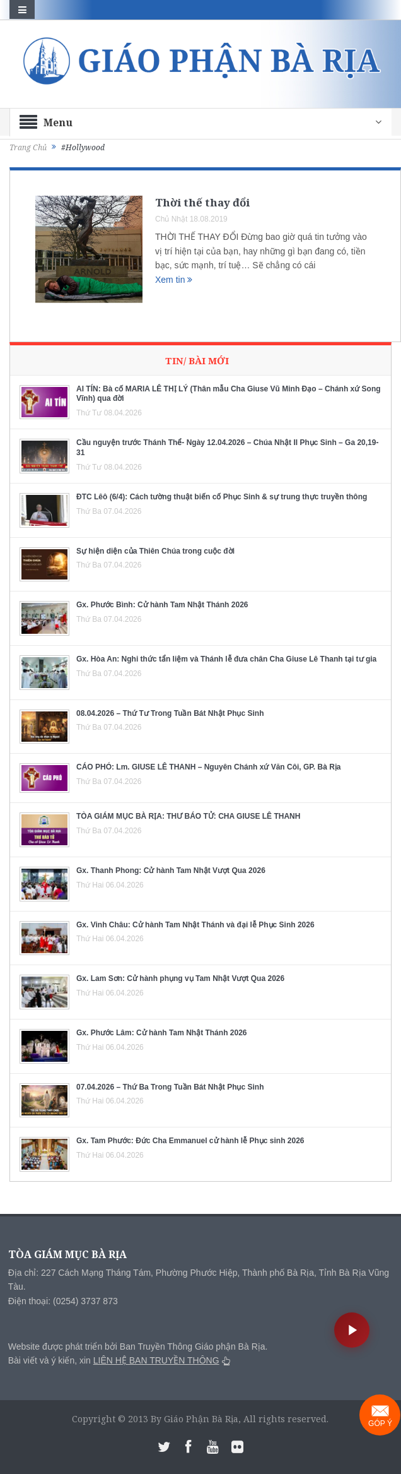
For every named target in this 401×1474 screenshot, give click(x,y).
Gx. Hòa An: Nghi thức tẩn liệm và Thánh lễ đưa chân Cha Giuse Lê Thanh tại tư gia (226, 659)
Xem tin (173, 280)
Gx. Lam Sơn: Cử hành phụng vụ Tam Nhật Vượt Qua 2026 (180, 978)
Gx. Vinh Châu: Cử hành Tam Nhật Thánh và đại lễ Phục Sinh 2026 (195, 924)
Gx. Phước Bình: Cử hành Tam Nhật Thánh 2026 (162, 604)
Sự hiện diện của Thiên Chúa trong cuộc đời (155, 551)
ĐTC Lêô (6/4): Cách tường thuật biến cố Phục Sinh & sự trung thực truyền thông (221, 496)
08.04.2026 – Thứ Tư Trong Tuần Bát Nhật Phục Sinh (170, 713)
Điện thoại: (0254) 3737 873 (63, 1301)
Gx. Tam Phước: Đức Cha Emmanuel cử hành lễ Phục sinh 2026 (190, 1140)
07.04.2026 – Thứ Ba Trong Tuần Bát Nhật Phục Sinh (170, 1087)
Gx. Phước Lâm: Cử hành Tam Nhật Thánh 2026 (161, 1032)
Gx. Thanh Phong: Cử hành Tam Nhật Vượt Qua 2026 (170, 870)
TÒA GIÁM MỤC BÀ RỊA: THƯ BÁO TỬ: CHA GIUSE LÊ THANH (188, 816)
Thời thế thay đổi (202, 202)
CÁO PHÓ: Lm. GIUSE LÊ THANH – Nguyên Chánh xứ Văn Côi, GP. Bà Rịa (208, 767)
